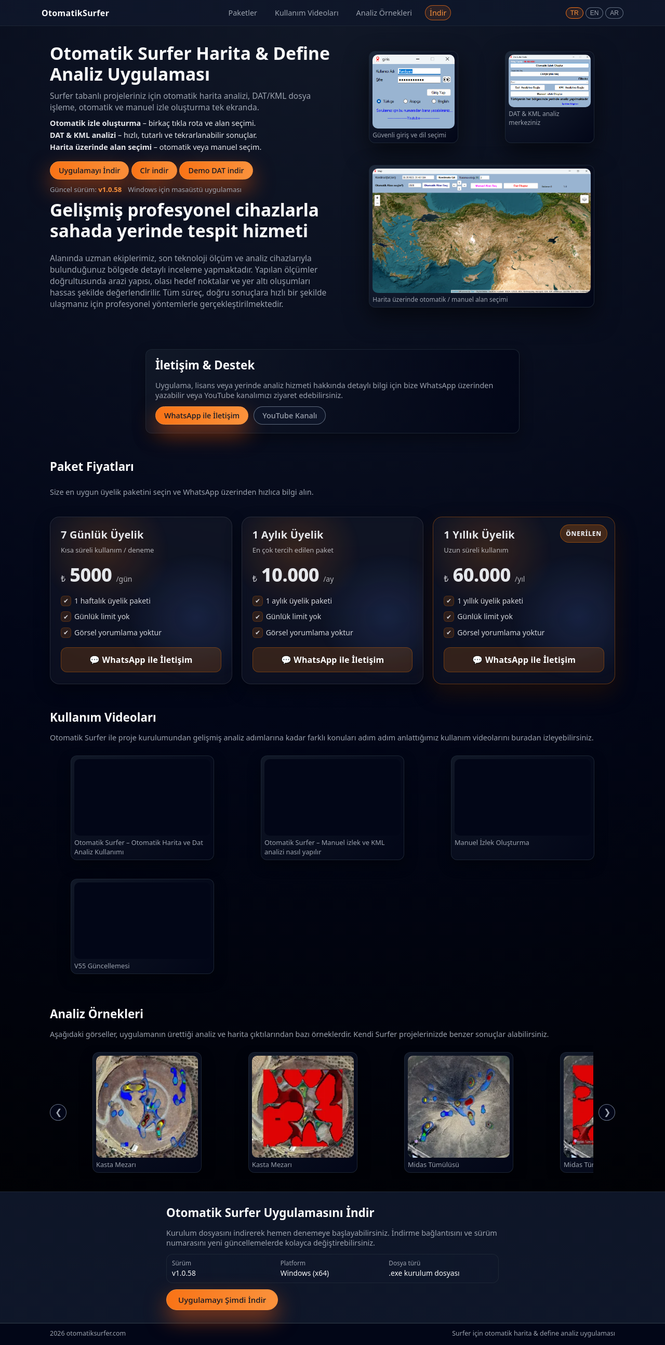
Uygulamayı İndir (89, 170)
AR (614, 13)
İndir (438, 13)
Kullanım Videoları (307, 13)
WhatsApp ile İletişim (202, 415)
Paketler (242, 13)
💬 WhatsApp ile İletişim (141, 659)
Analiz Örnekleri (384, 13)
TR (574, 13)
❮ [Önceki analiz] (58, 1112)
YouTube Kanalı (289, 415)
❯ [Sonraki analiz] (607, 1112)
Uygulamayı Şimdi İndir (222, 1300)
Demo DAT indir (216, 170)
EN (594, 13)
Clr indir (154, 170)
